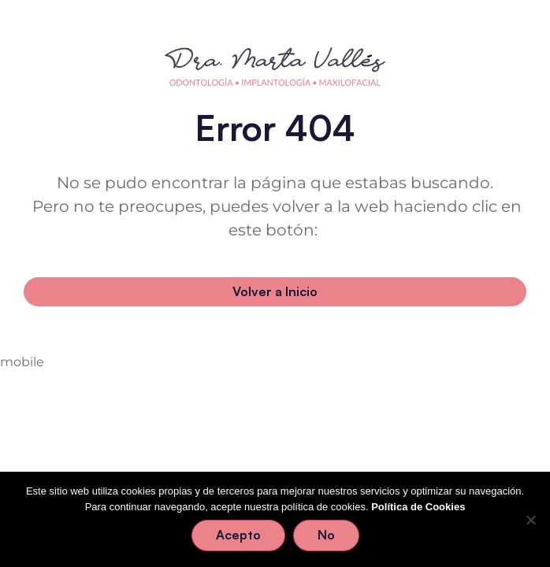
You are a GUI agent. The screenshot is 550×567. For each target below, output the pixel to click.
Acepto (238, 535)
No (326, 535)
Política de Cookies (418, 507)
